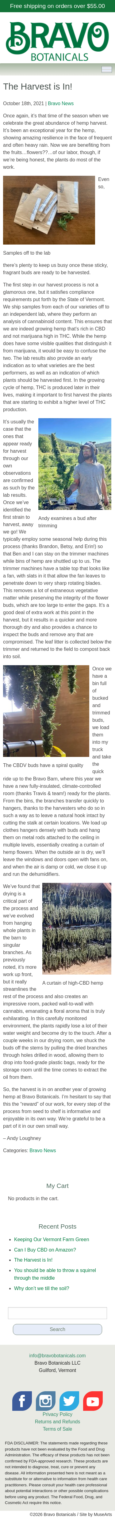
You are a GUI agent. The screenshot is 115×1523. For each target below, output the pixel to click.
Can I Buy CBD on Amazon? (45, 1249)
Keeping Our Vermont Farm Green (51, 1239)
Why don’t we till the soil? (41, 1288)
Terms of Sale (57, 1429)
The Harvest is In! (33, 1260)
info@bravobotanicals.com (57, 1355)
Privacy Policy (57, 1414)
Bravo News (61, 103)
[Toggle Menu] (107, 69)
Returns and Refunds (57, 1421)
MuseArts (103, 1514)
